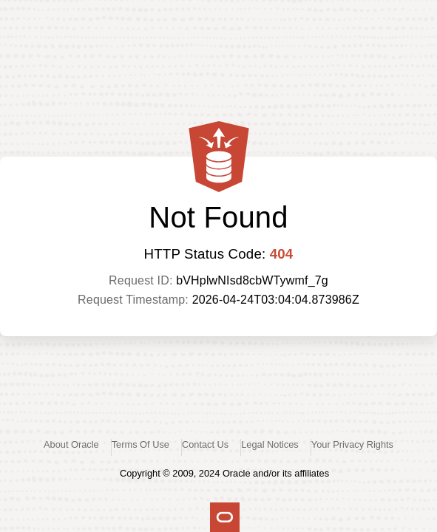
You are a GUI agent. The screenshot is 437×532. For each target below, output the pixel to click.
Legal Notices (270, 444)
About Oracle (71, 444)
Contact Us (205, 444)
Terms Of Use (140, 444)
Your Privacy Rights (352, 444)
